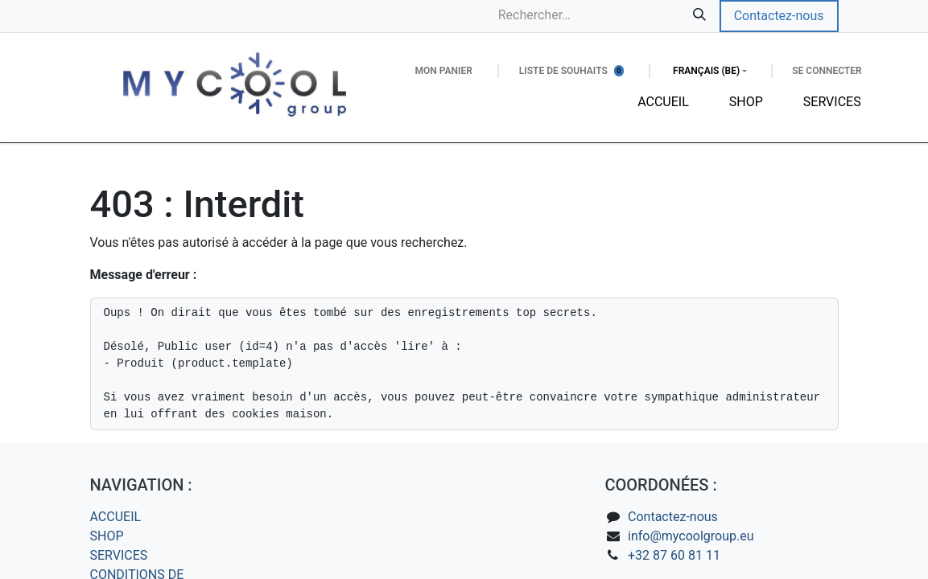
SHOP (107, 536)
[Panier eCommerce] (443, 70)
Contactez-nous (779, 15)
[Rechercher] (699, 15)
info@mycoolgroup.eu (691, 536)
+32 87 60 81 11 (674, 555)
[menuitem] (663, 102)
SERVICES (119, 555)
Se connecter (826, 70)
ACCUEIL (116, 516)
